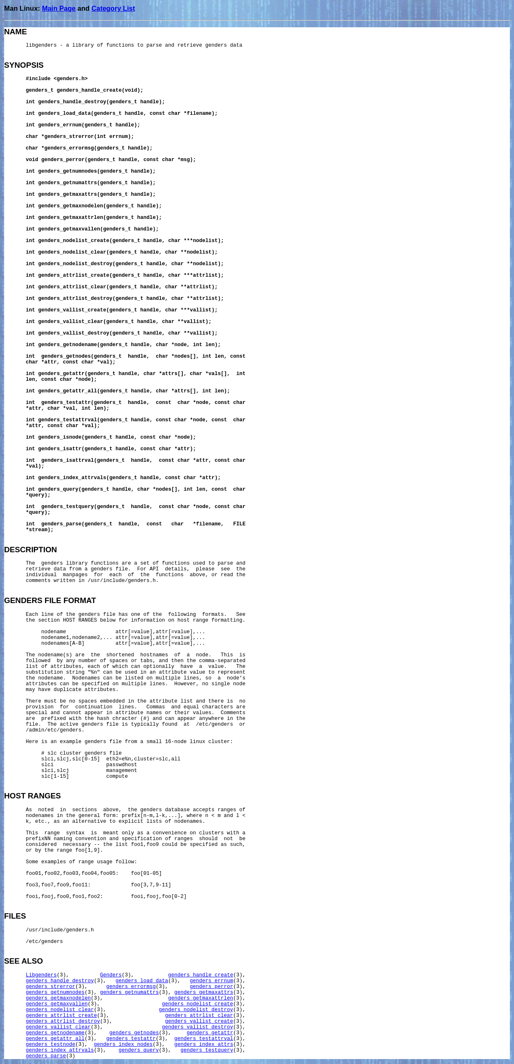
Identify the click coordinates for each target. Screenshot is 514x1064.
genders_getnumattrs (129, 992)
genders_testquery (207, 1050)
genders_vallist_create (199, 1021)
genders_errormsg (131, 987)
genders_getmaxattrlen (200, 998)
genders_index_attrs (203, 1044)
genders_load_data (142, 981)
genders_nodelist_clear (60, 1010)
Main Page (59, 8)
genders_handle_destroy (60, 981)
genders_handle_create (200, 975)
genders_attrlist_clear (199, 1016)
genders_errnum (211, 981)
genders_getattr (210, 1033)
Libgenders (41, 975)
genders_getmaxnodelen (58, 998)
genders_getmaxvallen (57, 1004)
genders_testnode (50, 1044)
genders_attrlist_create (61, 1016)
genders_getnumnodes (55, 992)
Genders (111, 975)
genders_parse (46, 1056)
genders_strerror (50, 987)
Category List (113, 8)
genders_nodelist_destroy (196, 1010)
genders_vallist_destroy (197, 1027)
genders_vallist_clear (58, 1027)
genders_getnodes (134, 1033)
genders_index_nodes (123, 1044)
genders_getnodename (55, 1033)
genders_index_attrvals (60, 1050)
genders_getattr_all (55, 1039)
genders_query (139, 1050)
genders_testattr (131, 1039)
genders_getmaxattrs (203, 992)
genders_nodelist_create (197, 1004)
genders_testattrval (203, 1039)
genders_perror (211, 987)
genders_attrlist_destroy (63, 1021)
